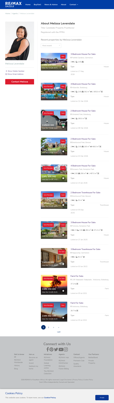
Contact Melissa (19, 81)
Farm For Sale (77, 287)
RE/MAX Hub (64, 357)
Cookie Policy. (50, 397)
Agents (15, 13)
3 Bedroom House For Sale (83, 54)
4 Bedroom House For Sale (83, 94)
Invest (31, 363)
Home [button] (28, 4)
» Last (58, 328)
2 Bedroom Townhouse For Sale (85, 203)
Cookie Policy (88, 380)
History (17, 365)
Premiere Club (78, 361)
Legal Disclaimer (66, 380)
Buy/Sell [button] (37, 4)
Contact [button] (73, 4)
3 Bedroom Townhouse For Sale (85, 260)
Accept (102, 398)
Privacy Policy (77, 380)
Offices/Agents (79, 357)
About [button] (63, 4)
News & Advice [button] (51, 4)
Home (7, 13)
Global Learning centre (47, 365)
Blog (16, 369)
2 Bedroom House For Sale (83, 121)
